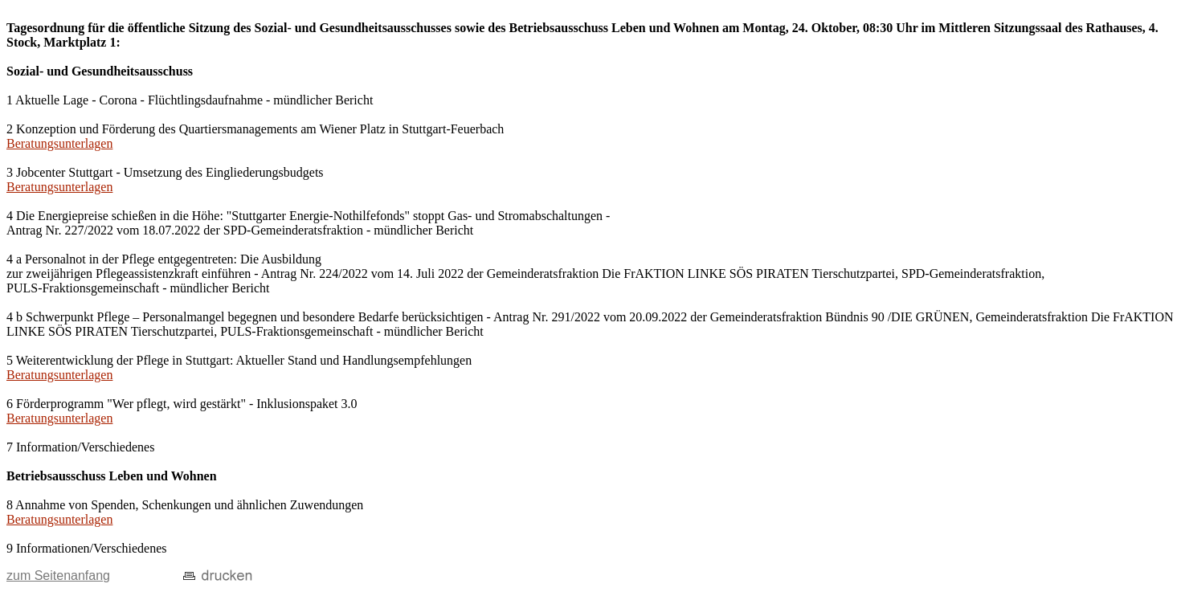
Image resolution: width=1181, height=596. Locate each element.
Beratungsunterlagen (59, 143)
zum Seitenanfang (58, 575)
